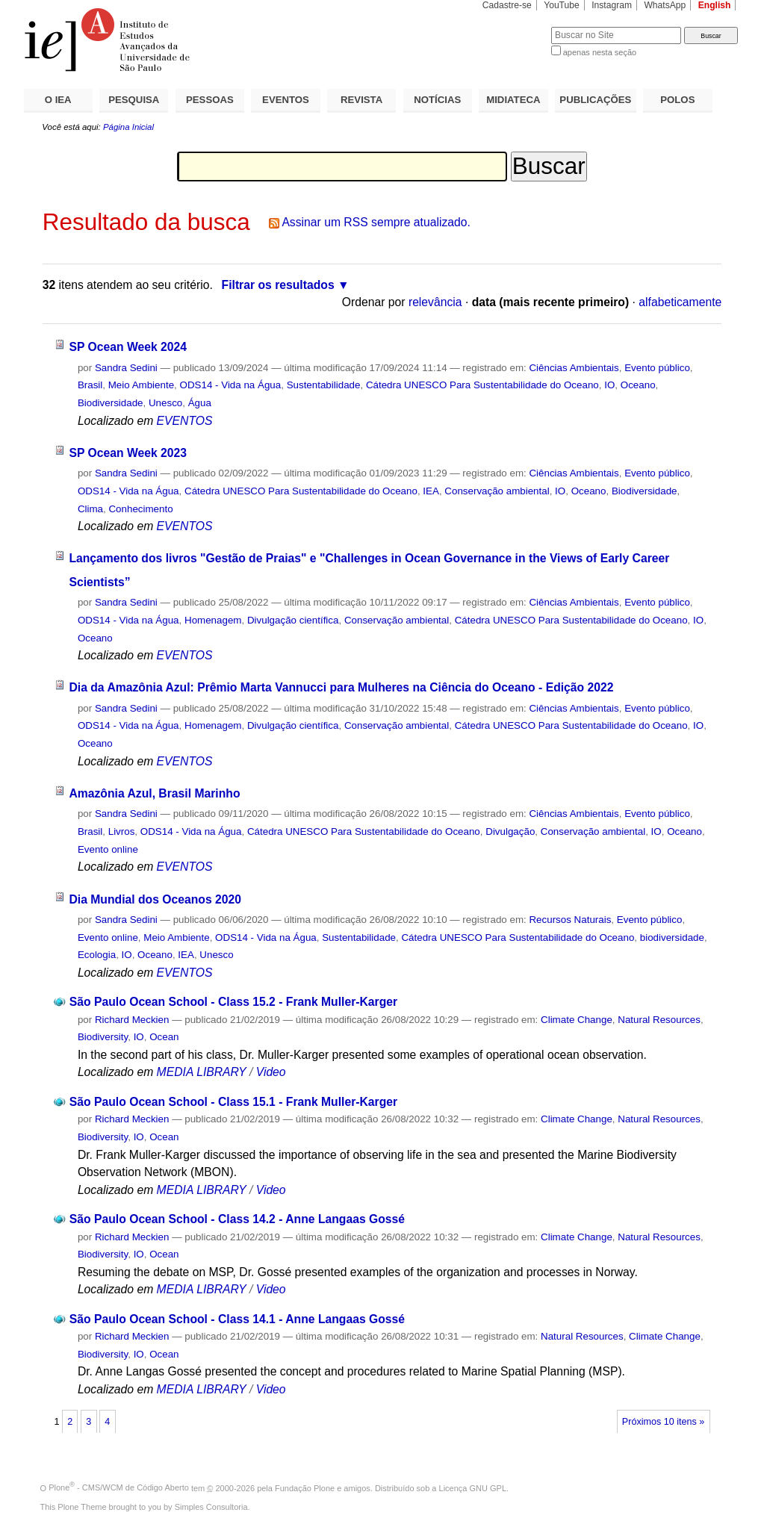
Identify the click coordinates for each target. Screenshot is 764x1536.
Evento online (108, 849)
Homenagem (212, 620)
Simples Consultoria (211, 1506)
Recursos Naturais (570, 919)
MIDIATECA (513, 99)
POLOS (677, 99)
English (714, 5)
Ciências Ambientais (573, 367)
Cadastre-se (507, 5)
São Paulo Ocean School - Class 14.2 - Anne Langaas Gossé (237, 1219)
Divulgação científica (293, 620)
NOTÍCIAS (437, 99)
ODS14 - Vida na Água (231, 385)
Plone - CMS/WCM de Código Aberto (119, 1487)
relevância (435, 302)
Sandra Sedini (126, 367)
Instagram (611, 5)
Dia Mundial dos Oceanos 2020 (155, 899)
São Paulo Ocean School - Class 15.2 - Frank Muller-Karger (233, 1001)
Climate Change (576, 1019)
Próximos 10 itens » (663, 1422)
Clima (90, 508)
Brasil (90, 385)
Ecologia (97, 954)
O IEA (58, 99)
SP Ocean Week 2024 (128, 347)
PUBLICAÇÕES (595, 99)
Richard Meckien (132, 1019)
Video (271, 1072)
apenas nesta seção (599, 52)
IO (609, 385)
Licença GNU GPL (472, 1487)
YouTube (562, 5)
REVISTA (361, 99)
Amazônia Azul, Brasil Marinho (154, 793)
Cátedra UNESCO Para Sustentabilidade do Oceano (482, 385)
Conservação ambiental (496, 491)
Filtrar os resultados (278, 285)
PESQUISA (133, 99)
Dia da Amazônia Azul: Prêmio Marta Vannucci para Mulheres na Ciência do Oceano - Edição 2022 (341, 687)
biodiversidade (672, 937)
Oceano (638, 385)
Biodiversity (103, 1036)
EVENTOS (285, 99)
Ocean (163, 1036)
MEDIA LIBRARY (201, 1072)
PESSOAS (210, 99)
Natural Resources (659, 1019)
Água (199, 402)
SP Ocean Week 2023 (128, 453)
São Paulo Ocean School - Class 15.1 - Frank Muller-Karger (233, 1101)
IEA (431, 491)
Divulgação (510, 831)
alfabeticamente (680, 302)
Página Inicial (128, 126)
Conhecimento (140, 508)
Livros (121, 831)
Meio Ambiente (141, 385)
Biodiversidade (110, 402)
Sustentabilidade (324, 385)
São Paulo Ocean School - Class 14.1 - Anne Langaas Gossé (237, 1319)
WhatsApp (665, 5)
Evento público (657, 367)
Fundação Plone (305, 1487)
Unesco (165, 402)
